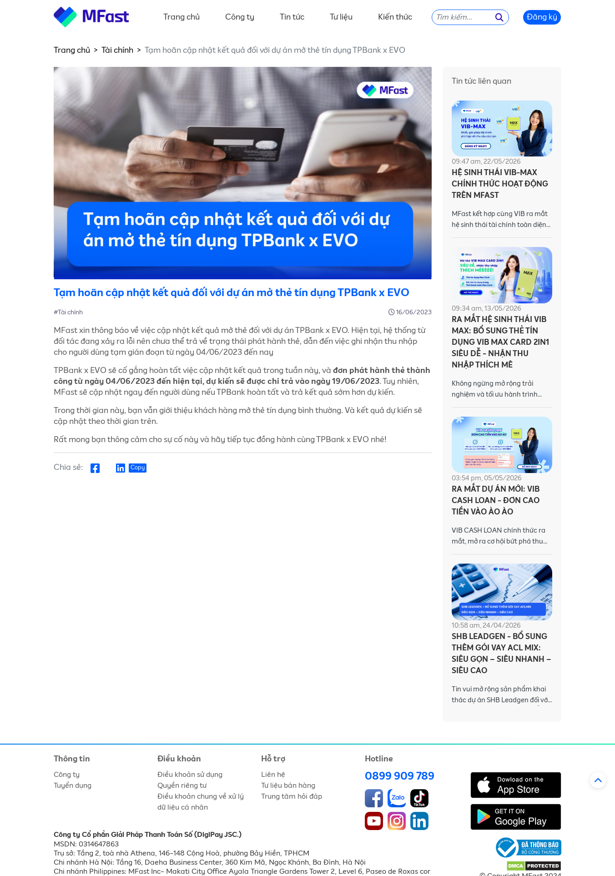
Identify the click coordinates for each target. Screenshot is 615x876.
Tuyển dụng (72, 785)
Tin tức (292, 17)
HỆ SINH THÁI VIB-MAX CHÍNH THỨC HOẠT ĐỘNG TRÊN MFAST (500, 184)
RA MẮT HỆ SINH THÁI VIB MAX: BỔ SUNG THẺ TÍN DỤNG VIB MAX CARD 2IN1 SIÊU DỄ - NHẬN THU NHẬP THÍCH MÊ (500, 342)
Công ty (239, 17)
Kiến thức (395, 17)
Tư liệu (341, 17)
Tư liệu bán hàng (288, 785)
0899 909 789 (399, 776)
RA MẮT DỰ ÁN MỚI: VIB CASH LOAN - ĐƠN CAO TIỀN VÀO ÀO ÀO (495, 501)
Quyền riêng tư (182, 785)
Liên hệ (273, 774)
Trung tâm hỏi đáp (291, 796)
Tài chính (117, 50)
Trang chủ (181, 17)
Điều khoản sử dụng (189, 774)
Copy (138, 468)
